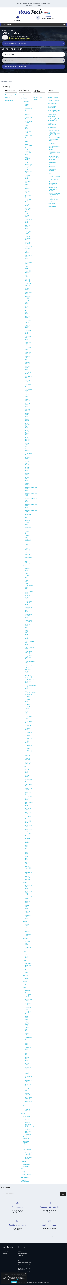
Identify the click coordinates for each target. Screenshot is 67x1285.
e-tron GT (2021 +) (28, 758)
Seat (24, 766)
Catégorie (7, 24)
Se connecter (38, 95)
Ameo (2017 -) (28, 109)
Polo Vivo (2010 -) (27, 395)
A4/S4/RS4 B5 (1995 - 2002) (28, 603)
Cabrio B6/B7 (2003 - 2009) (27, 632)
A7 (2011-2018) (27, 700)
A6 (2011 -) (28, 697)
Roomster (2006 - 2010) (28, 1043)
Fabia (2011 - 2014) (28, 1004)
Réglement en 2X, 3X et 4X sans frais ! (54, 195)
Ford (24, 951)
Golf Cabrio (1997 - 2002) (28, 183)
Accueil (21, 95)
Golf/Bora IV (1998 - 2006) (28, 221)
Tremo (26, 978)
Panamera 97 (28, 948)
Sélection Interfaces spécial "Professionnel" (29, 1125)
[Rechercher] (5, 37)
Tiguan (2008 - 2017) (27, 445)
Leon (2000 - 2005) (28, 826)
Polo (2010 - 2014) (28, 377)
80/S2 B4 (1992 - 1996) (28, 597)
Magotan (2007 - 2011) (27, 312)
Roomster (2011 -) (28, 1048)
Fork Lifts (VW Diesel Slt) (28, 965)
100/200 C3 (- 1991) (28, 666)
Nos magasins (52, 206)
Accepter (14, 1282)
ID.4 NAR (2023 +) (27, 536)
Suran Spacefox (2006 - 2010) (27, 425)
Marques (7, 97)
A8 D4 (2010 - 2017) (28, 717)
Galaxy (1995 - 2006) (27, 956)
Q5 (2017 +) (28, 738)
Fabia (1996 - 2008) (28, 995)
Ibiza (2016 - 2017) (28, 813)
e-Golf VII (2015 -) (27, 251)
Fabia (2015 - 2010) (28, 1008)
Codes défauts (53, 199)
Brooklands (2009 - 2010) (28, 917)
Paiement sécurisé (53, 100)
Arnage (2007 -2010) (27, 907)
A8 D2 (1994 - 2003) (28, 707)
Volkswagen (26, 101)
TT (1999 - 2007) (28, 638)
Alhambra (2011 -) (27, 776)
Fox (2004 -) (28, 200)
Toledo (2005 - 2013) (27, 858)
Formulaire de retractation (52, 107)
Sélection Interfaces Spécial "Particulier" (28, 1132)
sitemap (50, 212)
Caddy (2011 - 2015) (28, 132)
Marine (27, 517)
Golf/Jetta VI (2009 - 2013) (28, 238)
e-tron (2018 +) (27, 754)
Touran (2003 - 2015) (27, 479)
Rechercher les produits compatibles (14, 66)
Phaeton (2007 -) (27, 362)
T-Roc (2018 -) (28, 454)
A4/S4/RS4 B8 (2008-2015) (28, 616)
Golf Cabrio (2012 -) (28, 187)
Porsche (25, 938)
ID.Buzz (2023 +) (27, 549)
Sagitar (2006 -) (27, 399)
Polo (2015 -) (28, 385)
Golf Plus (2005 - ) (27, 192)
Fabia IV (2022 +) (27, 1089)
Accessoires (26, 1147)
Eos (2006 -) (28, 196)
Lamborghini (26, 921)
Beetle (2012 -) (27, 267)
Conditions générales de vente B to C (54, 111)
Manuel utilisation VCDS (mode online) (54, 148)
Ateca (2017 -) (28, 784)
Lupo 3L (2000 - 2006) (27, 302)
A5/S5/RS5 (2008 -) (28, 652)
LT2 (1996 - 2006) (28, 293)
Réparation (24, 1169)
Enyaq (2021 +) (28, 1085)
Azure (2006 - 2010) (28, 911)
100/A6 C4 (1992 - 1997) (28, 671)
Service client (52, 127)
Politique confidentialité (52, 124)
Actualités (52, 162)
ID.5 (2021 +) (28, 540)
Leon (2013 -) (28, 834)
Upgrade (23, 1161)
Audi (24, 565)
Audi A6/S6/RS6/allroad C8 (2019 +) (30, 693)
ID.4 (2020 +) (28, 532)
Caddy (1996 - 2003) (28, 122)
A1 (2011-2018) (27, 569)
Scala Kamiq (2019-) (28, 1081)
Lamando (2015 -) (27, 288)
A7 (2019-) (28, 704)
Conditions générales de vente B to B (54, 119)
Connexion (5, 1253)
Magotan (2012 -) (27, 317)
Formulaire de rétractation (52, 115)
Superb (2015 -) (27, 1064)
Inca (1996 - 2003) (28, 821)
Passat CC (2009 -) (28, 352)
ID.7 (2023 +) (28, 545)
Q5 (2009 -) (28, 735)
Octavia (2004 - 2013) (27, 1029)
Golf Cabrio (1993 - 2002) (28, 177)
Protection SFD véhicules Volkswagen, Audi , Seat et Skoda (54, 133)
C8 (25, 984)
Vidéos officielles (54, 176)
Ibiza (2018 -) (28, 817)
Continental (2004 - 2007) (28, 887)
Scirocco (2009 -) (27, 409)
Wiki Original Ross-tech (54, 152)
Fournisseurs (9, 100)
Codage (23, 1172)
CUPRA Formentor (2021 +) (28, 878)
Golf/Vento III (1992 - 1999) (28, 215)
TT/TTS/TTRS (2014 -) (29, 647)
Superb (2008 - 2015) (27, 1059)
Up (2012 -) (28, 514)
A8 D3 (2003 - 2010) (27, 713)
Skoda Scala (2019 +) (28, 1098)
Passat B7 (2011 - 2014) (28, 343)
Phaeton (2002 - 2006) (27, 358)
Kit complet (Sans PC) (28, 1153)
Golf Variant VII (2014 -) (28, 247)
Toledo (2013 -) (27, 863)
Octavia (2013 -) (27, 1034)
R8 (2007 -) (28, 748)
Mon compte (6, 1251)
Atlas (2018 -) (28, 118)
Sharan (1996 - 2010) (27, 415)
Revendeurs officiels (53, 169)
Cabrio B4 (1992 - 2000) (27, 626)
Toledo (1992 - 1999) (27, 847)
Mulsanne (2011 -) (27, 901)
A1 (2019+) (28, 573)
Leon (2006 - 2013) (28, 830)
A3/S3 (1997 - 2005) (27, 581)
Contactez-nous (53, 209)
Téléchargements (53, 103)
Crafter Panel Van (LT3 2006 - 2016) (28, 152)
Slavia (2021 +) (28, 1102)
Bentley (25, 882)
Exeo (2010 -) (28, 793)
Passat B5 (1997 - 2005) (28, 332)
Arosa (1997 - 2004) (28, 789)
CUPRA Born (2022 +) (28, 873)
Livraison (50, 95)
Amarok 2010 (27, 105)
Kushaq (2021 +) (27, 1093)
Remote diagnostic (26, 1137)
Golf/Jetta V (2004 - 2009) (28, 232)
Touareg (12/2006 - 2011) (28, 469)
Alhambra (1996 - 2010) (27, 771)
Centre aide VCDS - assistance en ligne (54, 139)
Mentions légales (53, 97)
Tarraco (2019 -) (27, 841)
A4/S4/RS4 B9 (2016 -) (28, 620)
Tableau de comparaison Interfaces (53, 183)
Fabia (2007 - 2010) (28, 1000)
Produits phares (26, 1174)
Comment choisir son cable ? (26, 1143)
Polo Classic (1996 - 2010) (28, 390)
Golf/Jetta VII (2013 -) (28, 243)
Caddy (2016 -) (28, 136)
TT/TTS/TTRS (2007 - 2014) (29, 643)
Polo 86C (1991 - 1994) (27, 368)
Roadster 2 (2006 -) (28, 1109)
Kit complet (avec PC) (28, 1158)
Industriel (27, 520)
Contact (39, 5)
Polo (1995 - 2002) (28, 372)
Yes (24, 1106)
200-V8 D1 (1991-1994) (28, 676)
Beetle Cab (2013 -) (28, 271)
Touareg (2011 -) (27, 473)
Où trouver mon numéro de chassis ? (21, 38)
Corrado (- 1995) (28, 140)
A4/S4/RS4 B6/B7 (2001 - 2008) (28, 609)
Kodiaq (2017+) (27, 1072)
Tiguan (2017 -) (27, 449)
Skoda (24, 987)
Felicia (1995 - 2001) (27, 1018)
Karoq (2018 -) (28, 1076)
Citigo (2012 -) (28, 991)
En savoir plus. (21, 1279)
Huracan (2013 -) (27, 930)
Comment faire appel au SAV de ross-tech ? (54, 158)
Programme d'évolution (26, 1165)
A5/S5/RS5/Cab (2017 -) (30, 662)
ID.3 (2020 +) (28, 528)
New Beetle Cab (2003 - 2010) (28, 262)
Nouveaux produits (10, 95)
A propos (52, 143)
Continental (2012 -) (28, 897)
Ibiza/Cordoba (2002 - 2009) (29, 804)
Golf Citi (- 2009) (28, 204)
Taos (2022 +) (28, 557)
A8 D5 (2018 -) (28, 721)
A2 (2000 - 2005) (28, 576)
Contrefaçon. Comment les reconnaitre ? (53, 189)
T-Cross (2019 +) (27, 553)
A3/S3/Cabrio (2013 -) (29, 592)
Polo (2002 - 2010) (28, 381)
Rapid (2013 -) (28, 1038)
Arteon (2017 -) (27, 113)
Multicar (25, 975)
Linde (24, 960)
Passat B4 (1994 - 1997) (28, 326)
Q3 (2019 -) (28, 732)
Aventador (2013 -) (28, 935)
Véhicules (24, 98)
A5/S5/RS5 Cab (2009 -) (28, 657)
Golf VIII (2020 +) (27, 523)
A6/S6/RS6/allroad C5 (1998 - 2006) (30, 681)
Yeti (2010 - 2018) (28, 1068)
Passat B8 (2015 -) (28, 348)
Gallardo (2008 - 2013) (27, 926)
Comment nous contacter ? (54, 165)
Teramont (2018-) (28, 458)
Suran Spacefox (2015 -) (27, 439)
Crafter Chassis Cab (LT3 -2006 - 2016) (28, 165)
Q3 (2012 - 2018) (28, 729)
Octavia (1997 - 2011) (27, 1023)
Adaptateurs (27, 1116)
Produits (23, 1113)
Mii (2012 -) (28, 838)
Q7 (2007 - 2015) (28, 741)
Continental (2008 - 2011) (28, 892)
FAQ (50, 173)
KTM (24, 969)
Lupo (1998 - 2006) (28, 297)
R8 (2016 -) (28, 751)
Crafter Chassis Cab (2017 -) (28, 171)
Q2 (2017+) (28, 725)
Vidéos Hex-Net (54, 179)
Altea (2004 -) (28, 780)
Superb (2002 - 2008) (27, 1053)
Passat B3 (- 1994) (28, 321)
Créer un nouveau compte (39, 98)
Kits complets (27, 1150)
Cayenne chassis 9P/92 (27, 943)
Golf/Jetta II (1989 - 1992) (28, 210)
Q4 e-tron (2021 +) (28, 763)
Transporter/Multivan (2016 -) (31, 511)
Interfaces (26, 1119)
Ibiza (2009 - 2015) (28, 809)
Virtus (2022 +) (27, 562)
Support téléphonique (25, 1181)
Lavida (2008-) (27, 307)
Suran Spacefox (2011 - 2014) (27, 433)
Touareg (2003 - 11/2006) (27, 463)
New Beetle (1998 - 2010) (28, 257)
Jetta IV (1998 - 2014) (27, 227)
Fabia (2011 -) (28, 1012)
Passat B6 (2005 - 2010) (28, 338)
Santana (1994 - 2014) (27, 405)
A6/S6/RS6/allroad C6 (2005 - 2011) (30, 687)
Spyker (25, 981)
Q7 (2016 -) (28, 745)
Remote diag (25, 1177)
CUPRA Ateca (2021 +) (28, 868)
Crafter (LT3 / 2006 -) (28, 146)
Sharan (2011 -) (27, 419)
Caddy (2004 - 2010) (27, 127)
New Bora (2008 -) (27, 280)
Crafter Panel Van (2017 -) (27, 158)
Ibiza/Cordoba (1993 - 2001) (29, 798)
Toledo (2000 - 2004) (27, 852)
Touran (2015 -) (27, 483)
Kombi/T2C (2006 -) (28, 284)
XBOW (26, 972)
